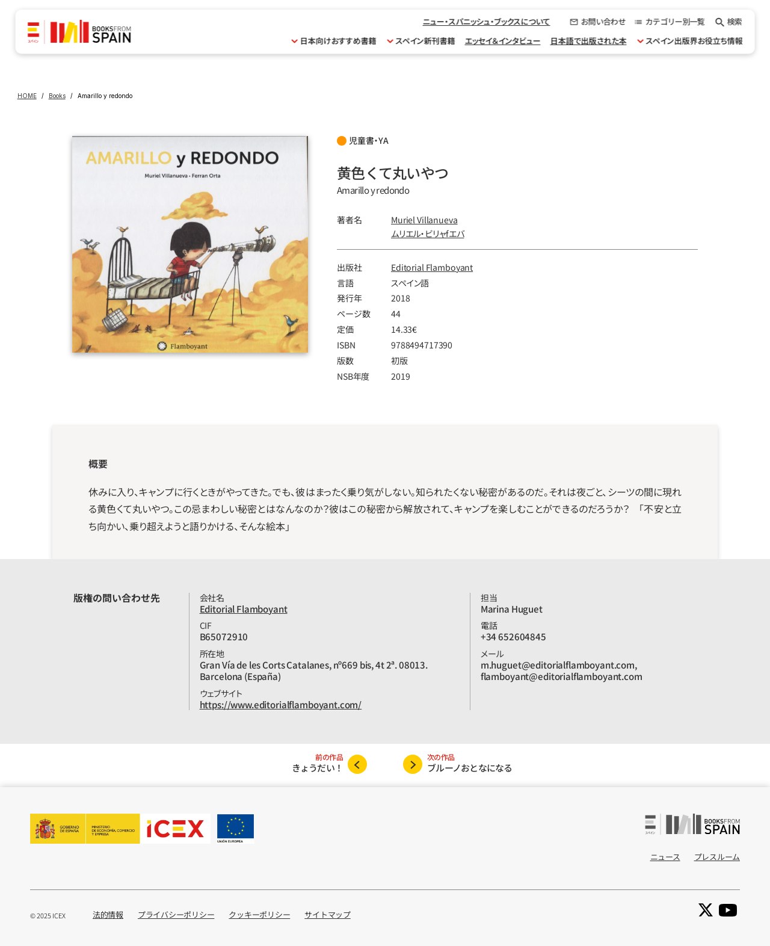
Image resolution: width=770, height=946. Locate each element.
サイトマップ (327, 914)
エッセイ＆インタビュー (502, 40)
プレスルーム (717, 856)
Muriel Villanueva (424, 220)
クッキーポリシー (259, 914)
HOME (27, 95)
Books (57, 95)
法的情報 (108, 914)
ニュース (665, 856)
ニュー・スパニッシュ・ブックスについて (486, 21)
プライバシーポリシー (176, 914)
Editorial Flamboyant (432, 267)
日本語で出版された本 (588, 40)
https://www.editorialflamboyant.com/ (281, 704)
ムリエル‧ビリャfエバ (427, 233)
